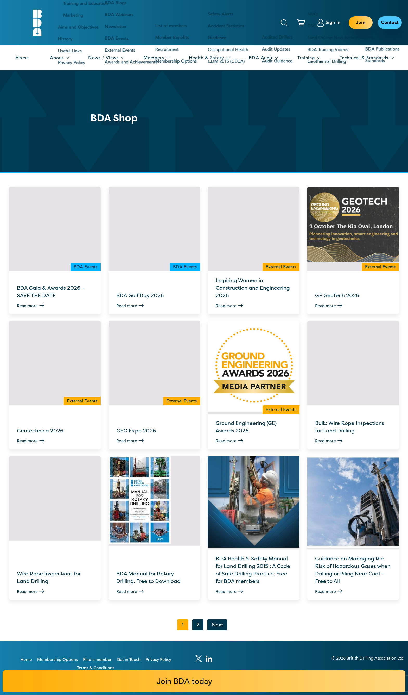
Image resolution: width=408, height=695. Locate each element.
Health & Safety (206, 57)
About (56, 57)
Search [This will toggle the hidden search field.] (284, 22)
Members (154, 57)
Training (306, 57)
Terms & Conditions (95, 650)
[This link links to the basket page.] (302, 22)
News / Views (103, 57)
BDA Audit (261, 57)
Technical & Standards (364, 57)
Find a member (97, 642)
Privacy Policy (158, 642)
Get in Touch (129, 642)
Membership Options (57, 642)
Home (22, 57)
